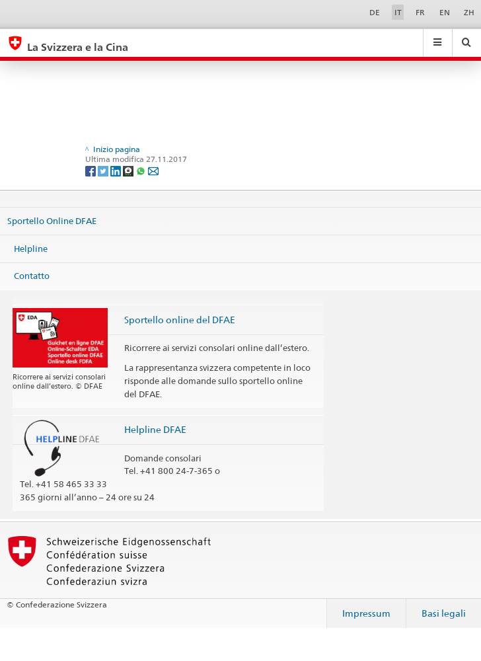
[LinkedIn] (116, 170)
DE (374, 12)
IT (398, 12)
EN (444, 12)
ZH (469, 12)
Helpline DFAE (155, 429)
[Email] (153, 170)
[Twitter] (104, 170)
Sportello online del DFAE (179, 319)
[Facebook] (91, 170)
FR (420, 12)
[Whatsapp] (141, 170)
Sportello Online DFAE (51, 220)
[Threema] (129, 170)
